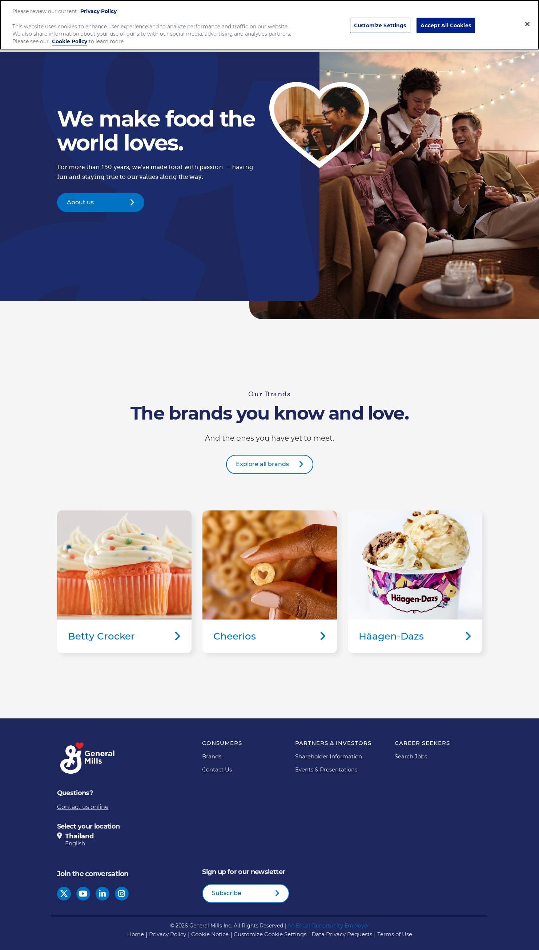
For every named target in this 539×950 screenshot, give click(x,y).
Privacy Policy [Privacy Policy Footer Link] (167, 934)
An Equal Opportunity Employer (328, 925)
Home (135, 934)
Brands (211, 756)
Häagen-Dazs (415, 581)
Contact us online (83, 806)
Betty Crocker (124, 581)
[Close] (527, 20)
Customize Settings (380, 21)
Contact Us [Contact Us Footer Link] (217, 769)
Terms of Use (394, 934)
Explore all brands (262, 464)
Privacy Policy (98, 8)
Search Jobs (411, 756)
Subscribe (226, 893)
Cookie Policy (69, 38)
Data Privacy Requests (341, 934)
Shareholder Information (328, 756)
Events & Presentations (326, 769)
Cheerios (269, 581)
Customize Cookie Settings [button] (270, 934)
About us (80, 202)
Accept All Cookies (446, 21)
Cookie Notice (210, 934)
